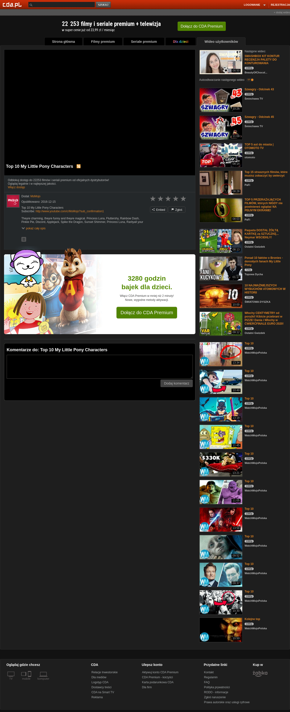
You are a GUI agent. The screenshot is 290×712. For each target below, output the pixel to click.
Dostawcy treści (101, 687)
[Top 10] (220, 354)
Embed (158, 210)
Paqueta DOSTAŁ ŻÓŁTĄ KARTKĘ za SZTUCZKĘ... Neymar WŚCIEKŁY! (262, 234)
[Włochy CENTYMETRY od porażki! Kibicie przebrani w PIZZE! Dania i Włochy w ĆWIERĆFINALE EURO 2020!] (220, 323)
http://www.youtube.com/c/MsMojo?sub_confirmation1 (70, 211)
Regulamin (211, 677)
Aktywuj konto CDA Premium (160, 672)
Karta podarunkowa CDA (158, 682)
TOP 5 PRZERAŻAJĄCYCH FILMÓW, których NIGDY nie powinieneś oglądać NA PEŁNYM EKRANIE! (264, 205)
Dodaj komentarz (176, 383)
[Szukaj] (61, 5)
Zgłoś (176, 210)
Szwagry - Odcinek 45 (259, 117)
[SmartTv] (30, 681)
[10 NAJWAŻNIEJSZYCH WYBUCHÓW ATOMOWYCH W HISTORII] (220, 296)
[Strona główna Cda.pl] (13, 4)
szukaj (103, 5)
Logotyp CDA (100, 682)
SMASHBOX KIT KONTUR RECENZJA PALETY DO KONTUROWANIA (262, 59)
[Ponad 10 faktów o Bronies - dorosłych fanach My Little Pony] (220, 268)
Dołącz (202, 26)
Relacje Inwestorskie (105, 672)
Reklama (97, 697)
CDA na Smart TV (103, 692)
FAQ (207, 682)
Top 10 (249, 343)
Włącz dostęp (16, 187)
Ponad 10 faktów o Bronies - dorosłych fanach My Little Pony (264, 261)
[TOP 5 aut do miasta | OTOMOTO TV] (220, 155)
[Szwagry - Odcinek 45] (220, 127)
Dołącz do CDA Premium (147, 312)
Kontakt (209, 672)
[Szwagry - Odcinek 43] (220, 100)
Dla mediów (99, 677)
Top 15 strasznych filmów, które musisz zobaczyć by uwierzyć (266, 173)
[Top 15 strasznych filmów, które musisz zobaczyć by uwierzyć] (220, 182)
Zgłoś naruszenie (215, 697)
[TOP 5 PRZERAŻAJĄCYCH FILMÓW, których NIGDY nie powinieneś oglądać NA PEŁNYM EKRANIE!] (220, 210)
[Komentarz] (100, 367)
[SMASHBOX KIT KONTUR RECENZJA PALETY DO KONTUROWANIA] (220, 62)
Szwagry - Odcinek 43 (259, 89)
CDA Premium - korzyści (157, 677)
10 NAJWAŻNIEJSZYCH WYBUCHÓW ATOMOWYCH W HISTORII (265, 289)
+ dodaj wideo (282, 12)
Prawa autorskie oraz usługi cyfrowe (227, 702)
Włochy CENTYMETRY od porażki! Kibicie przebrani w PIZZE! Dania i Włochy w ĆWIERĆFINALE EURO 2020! (264, 318)
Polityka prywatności (217, 687)
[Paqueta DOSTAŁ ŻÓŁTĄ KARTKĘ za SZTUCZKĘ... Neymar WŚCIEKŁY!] (220, 241)
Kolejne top (252, 619)
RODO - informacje (216, 692)
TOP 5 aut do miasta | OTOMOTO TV (259, 146)
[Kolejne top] (220, 629)
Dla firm (147, 687)
